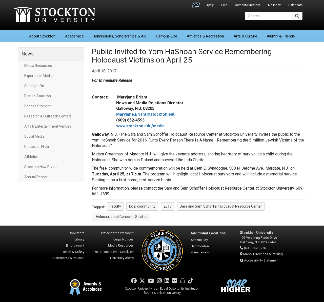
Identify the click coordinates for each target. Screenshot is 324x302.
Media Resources (38, 66)
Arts (245, 36)
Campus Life (166, 36)
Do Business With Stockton (114, 252)
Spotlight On (34, 86)
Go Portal (196, 4)
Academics (74, 36)
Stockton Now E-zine (40, 167)
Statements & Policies (68, 258)
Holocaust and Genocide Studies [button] (121, 217)
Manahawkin (200, 252)
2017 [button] (168, 206)
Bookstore (76, 233)
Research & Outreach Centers (48, 116)
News (28, 53)
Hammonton (200, 246)
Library (79, 239)
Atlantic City (199, 240)
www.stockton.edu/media (140, 126)
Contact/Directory (247, 5)
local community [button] (142, 206)
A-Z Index (274, 5)
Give (224, 5)
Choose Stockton (38, 106)
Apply (210, 5)
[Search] (268, 16)
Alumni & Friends (281, 36)
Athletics (205, 36)
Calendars (295, 5)
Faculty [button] (115, 206)
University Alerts (122, 258)
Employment (75, 245)
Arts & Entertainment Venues (47, 126)
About (42, 36)
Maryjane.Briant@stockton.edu (145, 114)
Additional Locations (208, 233)
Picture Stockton (37, 96)
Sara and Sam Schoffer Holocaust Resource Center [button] (221, 206)
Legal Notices (123, 239)
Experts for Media (38, 76)
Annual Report (35, 177)
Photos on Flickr (36, 147)
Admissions (119, 36)
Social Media (34, 136)
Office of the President (117, 233)
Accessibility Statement (261, 260)
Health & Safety (73, 252)
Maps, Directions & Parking (263, 254)
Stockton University (54, 15)
